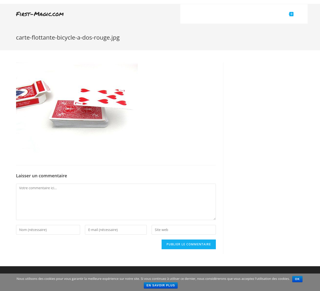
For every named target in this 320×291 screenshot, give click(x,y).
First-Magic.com (40, 13)
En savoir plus (160, 285)
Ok (297, 279)
